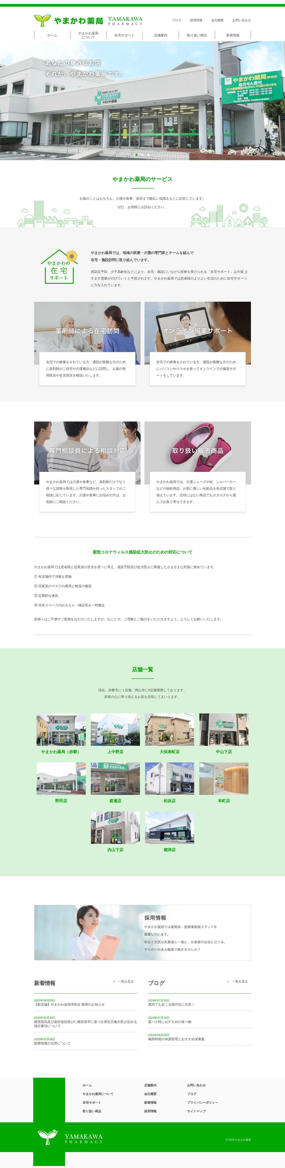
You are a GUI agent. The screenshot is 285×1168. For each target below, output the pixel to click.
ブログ (176, 20)
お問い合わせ (242, 20)
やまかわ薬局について (88, 35)
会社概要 (217, 20)
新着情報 (233, 35)
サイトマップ (196, 1111)
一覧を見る (126, 981)
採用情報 (196, 20)
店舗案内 (160, 35)
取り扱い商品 (197, 35)
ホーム (52, 35)
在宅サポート (124, 35)
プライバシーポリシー (202, 1102)
